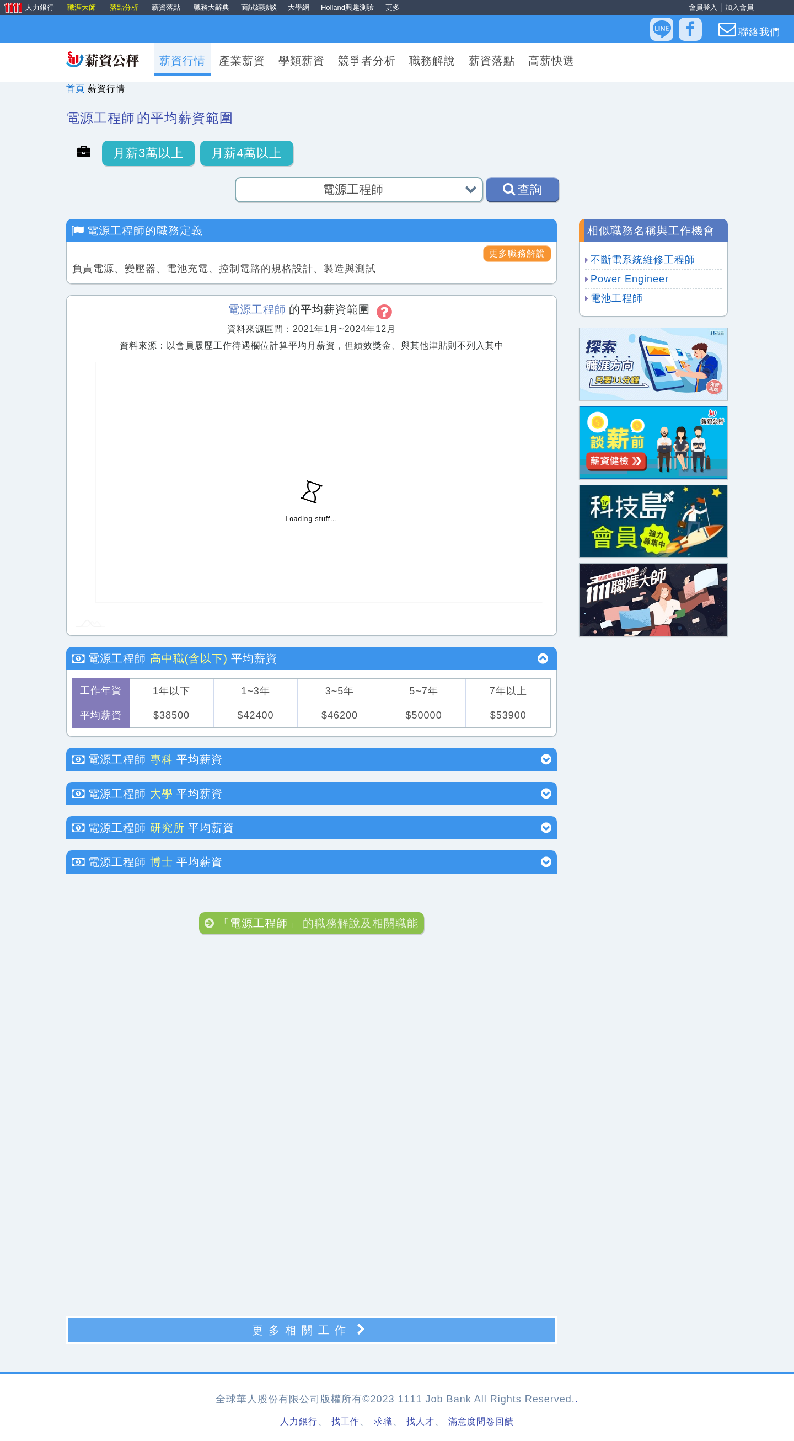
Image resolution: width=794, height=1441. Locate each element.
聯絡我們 (749, 29)
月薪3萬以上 (148, 153)
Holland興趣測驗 (347, 7)
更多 (392, 7)
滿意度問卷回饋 (481, 1421)
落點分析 (125, 7)
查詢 (522, 189)
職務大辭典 (211, 7)
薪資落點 (167, 7)
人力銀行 (28, 8)
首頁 (75, 88)
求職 (383, 1421)
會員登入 (703, 7)
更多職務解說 (517, 253)
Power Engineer (630, 279)
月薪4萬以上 (246, 153)
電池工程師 (617, 298)
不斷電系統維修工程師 (643, 259)
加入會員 (739, 7)
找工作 (345, 1421)
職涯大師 (82, 7)
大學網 (298, 7)
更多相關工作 (311, 1330)
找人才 (420, 1421)
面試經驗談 (259, 7)
